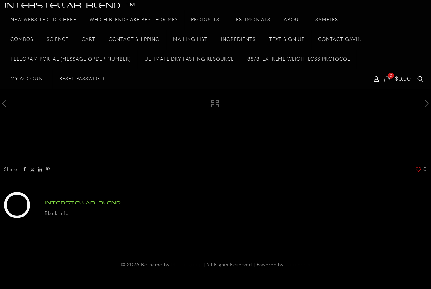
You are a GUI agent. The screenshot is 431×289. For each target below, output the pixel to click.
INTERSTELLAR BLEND (83, 202)
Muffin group (186, 265)
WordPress (297, 265)
